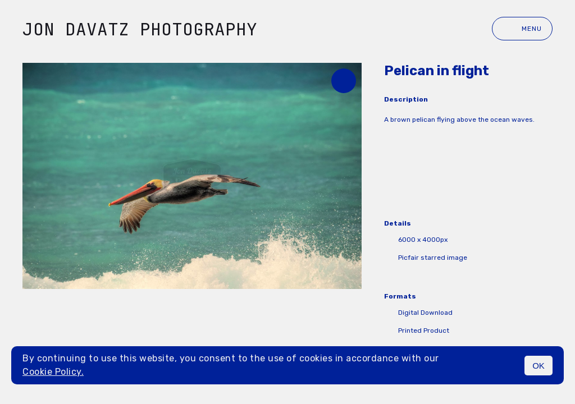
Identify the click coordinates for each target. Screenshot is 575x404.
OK (538, 365)
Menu (522, 28)
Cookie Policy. (53, 371)
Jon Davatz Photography (139, 28)
